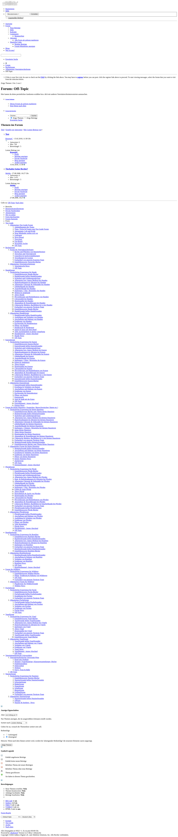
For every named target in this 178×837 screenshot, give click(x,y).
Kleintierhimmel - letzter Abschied (27, 465)
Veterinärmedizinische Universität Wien (24, 657)
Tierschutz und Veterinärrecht (25, 254)
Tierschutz (18, 239)
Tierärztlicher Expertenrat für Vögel (23, 616)
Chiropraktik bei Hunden (24, 299)
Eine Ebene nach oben (18, 106)
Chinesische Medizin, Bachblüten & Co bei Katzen (33, 375)
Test (7, 134)
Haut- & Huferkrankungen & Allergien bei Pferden (33, 479)
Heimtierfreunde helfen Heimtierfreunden (30, 414)
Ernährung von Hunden (23, 321)
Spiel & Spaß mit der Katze (25, 399)
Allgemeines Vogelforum (19, 639)
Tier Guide (9, 823)
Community (14, 34)
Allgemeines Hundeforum (19, 313)
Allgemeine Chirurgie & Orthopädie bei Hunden (32, 284)
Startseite (8, 24)
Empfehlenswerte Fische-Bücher (26, 592)
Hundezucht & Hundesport (24, 327)
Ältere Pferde (19, 491)
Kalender (13, 32)
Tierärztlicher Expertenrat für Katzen (23, 342)
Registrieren (9, 9)
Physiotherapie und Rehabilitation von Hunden (32, 297)
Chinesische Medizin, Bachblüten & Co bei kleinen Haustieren (37, 438)
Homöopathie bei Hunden (24, 301)
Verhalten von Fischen (23, 606)
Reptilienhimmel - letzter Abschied (27, 567)
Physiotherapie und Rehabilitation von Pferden (32, 500)
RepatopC (9, 139)
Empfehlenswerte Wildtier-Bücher (27, 573)
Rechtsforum (10, 67)
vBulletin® (14, 833)
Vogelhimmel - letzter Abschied (26, 651)
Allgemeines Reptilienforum (20, 553)
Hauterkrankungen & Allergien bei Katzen (30, 352)
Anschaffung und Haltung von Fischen (29, 604)
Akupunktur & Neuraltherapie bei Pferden (30, 502)
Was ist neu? (10, 50)
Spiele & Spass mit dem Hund (25, 330)
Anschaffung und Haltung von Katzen (28, 389)
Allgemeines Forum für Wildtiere (22, 582)
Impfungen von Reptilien (24, 545)
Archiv (7, 825)
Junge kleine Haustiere (23, 430)
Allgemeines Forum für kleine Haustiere (24, 446)
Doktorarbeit (19, 666)
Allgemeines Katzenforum (19, 383)
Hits (25, 130)
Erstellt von (10, 130)
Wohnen (18, 668)
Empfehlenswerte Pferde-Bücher (26, 471)
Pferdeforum (10, 467)
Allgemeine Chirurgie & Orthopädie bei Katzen (32, 354)
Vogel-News (19, 649)
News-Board (19, 237)
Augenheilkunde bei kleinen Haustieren (29, 426)
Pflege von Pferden (21, 522)
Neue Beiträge (15, 28)
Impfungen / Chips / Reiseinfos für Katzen (30, 360)
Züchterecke (19, 461)
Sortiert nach (5, 723)
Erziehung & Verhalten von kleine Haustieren (31, 453)
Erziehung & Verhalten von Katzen (27, 387)
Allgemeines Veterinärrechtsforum (18, 69)
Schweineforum (20, 682)
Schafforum (19, 688)
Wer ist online (10, 215)
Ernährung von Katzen (23, 391)
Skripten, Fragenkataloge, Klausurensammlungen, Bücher (36, 662)
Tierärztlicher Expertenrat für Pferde (23, 469)
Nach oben (19, 203)
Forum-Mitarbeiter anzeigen (25, 46)
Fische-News (19, 610)
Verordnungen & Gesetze (24, 258)
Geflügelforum (20, 692)
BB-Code (8, 801)
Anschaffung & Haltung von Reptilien (28, 557)
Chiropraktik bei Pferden (24, 498)
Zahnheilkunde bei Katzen (24, 356)
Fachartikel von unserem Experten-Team (29, 260)
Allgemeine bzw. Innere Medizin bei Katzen (31, 350)
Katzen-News (19, 405)
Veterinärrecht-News (22, 266)
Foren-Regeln (6, 813)
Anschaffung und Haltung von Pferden (29, 516)
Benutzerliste (19, 36)
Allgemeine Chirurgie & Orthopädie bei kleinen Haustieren (36, 422)
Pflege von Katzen (21, 395)
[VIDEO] (8, 807)
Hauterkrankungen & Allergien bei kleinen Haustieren (34, 420)
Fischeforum (10, 588)
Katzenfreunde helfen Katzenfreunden (28, 346)
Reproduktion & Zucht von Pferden (27, 494)
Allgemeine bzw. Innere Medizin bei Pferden (31, 477)
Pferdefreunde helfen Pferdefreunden (28, 473)
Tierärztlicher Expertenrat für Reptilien (24, 534)
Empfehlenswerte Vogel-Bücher (26, 619)
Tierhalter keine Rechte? (16, 169)
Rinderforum (19, 684)
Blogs (7, 48)
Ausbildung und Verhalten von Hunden (29, 317)
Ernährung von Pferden (23, 520)
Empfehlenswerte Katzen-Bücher (27, 344)
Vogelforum (9, 614)
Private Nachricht (21, 158)
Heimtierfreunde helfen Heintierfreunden (29, 448)
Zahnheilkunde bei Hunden (24, 287)
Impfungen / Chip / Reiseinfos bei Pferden (30, 487)
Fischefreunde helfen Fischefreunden (28, 594)
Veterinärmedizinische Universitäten (18, 655)
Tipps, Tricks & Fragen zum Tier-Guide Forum (32, 229)
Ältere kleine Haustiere (23, 432)
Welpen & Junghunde (22, 293)
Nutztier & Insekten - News (25, 703)
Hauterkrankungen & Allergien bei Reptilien (31, 543)
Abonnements (10, 213)
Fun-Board (18, 241)
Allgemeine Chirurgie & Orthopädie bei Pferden (32, 481)
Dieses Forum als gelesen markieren (23, 104)
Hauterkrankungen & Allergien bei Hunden (30, 282)
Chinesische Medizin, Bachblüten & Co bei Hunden (33, 305)
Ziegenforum (19, 686)
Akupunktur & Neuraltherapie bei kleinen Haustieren (34, 436)
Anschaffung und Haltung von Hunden (29, 319)
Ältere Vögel (19, 629)
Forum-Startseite (11, 219)
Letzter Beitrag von (35, 130)
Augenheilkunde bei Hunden (25, 289)
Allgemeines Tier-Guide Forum (21, 225)
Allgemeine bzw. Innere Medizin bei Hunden (31, 280)
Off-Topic (18, 246)
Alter (3, 715)
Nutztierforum (10, 674)
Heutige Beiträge (21, 44)
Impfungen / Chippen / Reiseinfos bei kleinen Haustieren (35, 428)
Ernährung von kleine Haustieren (27, 455)
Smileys (8, 803)
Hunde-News (19, 336)
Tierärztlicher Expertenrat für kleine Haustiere (27, 409)
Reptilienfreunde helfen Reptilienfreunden (30, 539)
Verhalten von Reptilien (23, 559)
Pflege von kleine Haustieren (25, 457)
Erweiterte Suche (11, 59)
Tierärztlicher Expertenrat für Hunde (23, 272)
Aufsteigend (11, 735)
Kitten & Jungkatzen (22, 362)
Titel (2, 130)
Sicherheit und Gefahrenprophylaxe (27, 278)
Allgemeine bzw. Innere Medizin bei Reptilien (31, 541)
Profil (17, 154)
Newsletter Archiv (21, 243)
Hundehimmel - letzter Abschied (26, 334)
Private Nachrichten (12, 211)
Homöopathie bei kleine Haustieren (27, 434)
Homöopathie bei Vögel (23, 631)
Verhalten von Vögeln (22, 645)
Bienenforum (19, 690)
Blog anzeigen (20, 160)
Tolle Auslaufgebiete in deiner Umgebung (30, 332)
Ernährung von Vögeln (23, 647)
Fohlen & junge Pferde (23, 489)
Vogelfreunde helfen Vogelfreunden (27, 621)
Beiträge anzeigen (21, 156)
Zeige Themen (17, 118)
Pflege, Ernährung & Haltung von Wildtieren (31, 575)
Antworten (18, 130)
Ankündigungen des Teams (24, 227)
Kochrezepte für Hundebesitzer (26, 323)
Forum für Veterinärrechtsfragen (21, 250)
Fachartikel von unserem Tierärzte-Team (29, 307)
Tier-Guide (9, 223)
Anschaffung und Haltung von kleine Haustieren (32, 450)
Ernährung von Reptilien (23, 561)
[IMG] (7, 805)
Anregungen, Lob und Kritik (25, 231)
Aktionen (13, 38)
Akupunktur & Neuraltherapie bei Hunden (30, 303)
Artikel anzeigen (21, 163)
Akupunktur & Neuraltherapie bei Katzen (30, 373)
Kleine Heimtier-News (23, 459)
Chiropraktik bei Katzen (23, 368)
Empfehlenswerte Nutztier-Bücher (27, 678)
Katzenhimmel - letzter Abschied (26, 403)
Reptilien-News (20, 563)
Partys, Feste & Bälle (22, 670)
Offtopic (18, 701)
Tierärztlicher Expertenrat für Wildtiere (24, 571)
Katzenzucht (19, 397)
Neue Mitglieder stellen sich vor (26, 233)
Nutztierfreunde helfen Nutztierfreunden (29, 680)
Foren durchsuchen (12, 217)
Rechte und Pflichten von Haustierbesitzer (30, 252)
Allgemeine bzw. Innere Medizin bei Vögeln (31, 623)
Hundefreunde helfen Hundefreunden (28, 276)
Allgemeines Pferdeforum (19, 512)
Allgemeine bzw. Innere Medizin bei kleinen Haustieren (35, 418)
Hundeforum (10, 270)
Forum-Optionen (9, 99)
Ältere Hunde (19, 295)
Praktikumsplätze (21, 664)
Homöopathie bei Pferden (24, 496)
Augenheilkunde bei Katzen (25, 358)
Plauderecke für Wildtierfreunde (26, 584)
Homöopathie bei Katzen (24, 366)
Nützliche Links (16, 42)
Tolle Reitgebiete (21, 524)
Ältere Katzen (20, 364)
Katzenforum (10, 340)
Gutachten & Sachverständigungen (27, 256)
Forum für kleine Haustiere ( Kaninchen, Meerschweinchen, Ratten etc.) (31, 407)
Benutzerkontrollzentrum (14, 209)
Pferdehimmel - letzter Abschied (26, 528)
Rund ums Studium (22, 660)
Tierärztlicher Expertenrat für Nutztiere (24, 676)
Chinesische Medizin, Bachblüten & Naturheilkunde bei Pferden (38, 504)
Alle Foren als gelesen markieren (26, 40)
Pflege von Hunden (22, 325)
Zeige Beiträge (30, 118)
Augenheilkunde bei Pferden (25, 485)
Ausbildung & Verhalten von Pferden (28, 518)
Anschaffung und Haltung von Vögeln (28, 643)
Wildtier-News (20, 586)
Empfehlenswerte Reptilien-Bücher (27, 537)
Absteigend (11, 737)
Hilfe (7, 11)
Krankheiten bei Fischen (23, 596)
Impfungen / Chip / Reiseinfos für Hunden (30, 291)
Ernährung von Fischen (23, 608)
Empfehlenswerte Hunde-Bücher (26, 274)
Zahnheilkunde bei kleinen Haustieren (28, 424)
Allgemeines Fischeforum (19, 600)
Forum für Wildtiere (12, 569)
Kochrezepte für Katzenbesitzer (26, 393)
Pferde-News (19, 526)
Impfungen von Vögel (23, 627)
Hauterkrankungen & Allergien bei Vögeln (30, 625)
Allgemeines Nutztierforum (20, 696)
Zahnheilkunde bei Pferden (24, 483)
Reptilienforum (11, 532)
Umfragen (18, 235)
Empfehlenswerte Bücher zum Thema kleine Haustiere (34, 412)
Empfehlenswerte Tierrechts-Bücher (28, 262)
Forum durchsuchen (10, 111)
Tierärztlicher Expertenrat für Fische (23, 590)
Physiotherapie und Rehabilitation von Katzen (31, 371)
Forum (7, 26)
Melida (8, 173)
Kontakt (8, 821)
